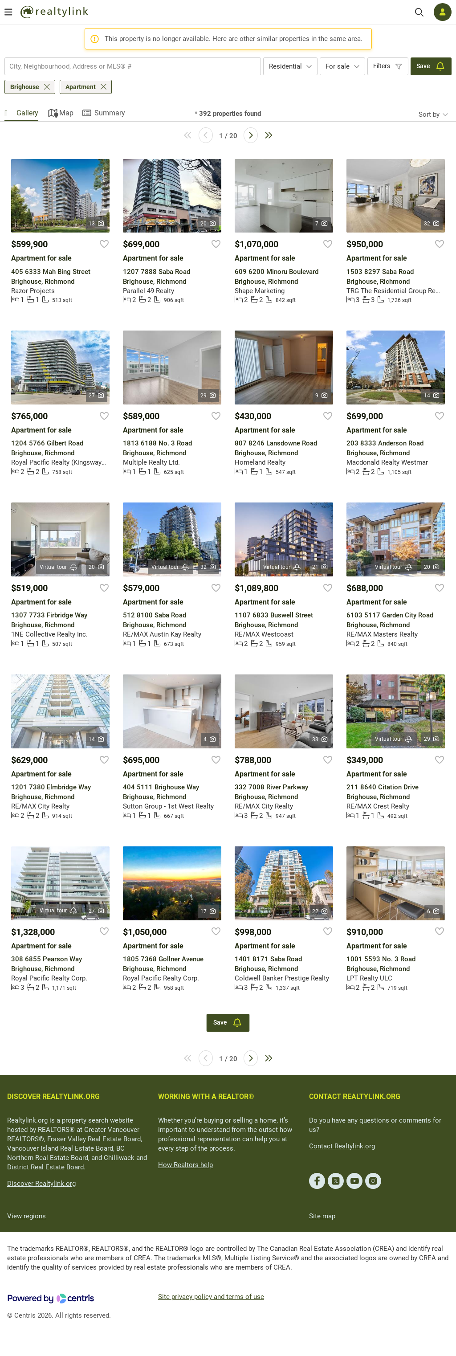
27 (97, 395)
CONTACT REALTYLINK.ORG (354, 1096)
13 (97, 224)
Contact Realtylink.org (342, 1146)
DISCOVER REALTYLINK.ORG (53, 1096)
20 (208, 224)
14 (432, 395)
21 (320, 567)
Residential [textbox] (285, 66)
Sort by (429, 114)
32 (432, 224)
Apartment (80, 86)
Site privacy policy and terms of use (211, 1297)
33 (320, 739)
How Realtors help (185, 1165)
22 (320, 911)
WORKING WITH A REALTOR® (206, 1096)
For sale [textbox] (338, 66)
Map (66, 113)
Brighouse (24, 86)
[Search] (419, 12)
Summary (109, 113)
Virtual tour (59, 567)
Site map (322, 1216)
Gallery (27, 113)
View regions (26, 1216)
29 (208, 395)
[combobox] (132, 66)
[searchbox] (127, 66)
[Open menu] (8, 12)
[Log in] (443, 12)
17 (208, 911)
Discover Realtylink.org (41, 1184)
